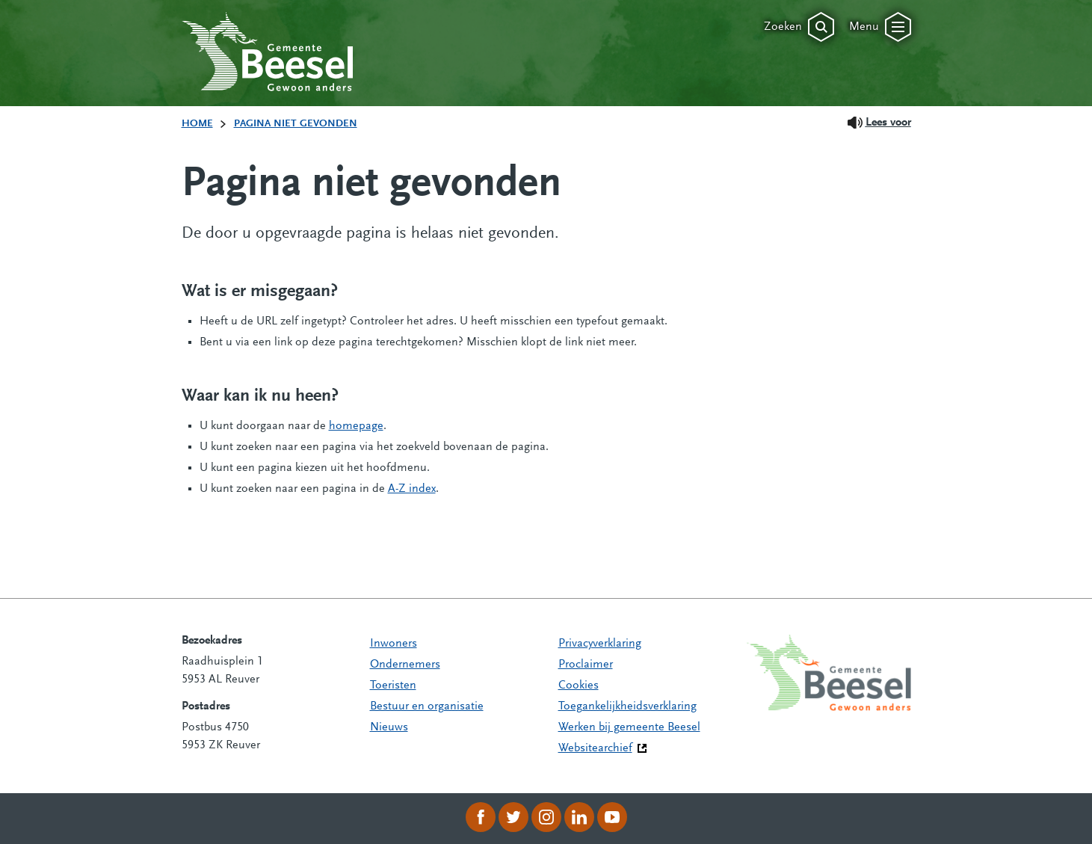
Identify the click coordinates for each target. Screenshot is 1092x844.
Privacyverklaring (599, 644)
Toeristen (393, 685)
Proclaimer (585, 665)
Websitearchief (595, 748)
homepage (356, 426)
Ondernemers (405, 665)
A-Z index (412, 489)
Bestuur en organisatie (427, 706)
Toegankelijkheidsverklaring (627, 706)
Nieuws (389, 727)
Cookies (578, 685)
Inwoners (393, 644)
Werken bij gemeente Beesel (629, 727)
